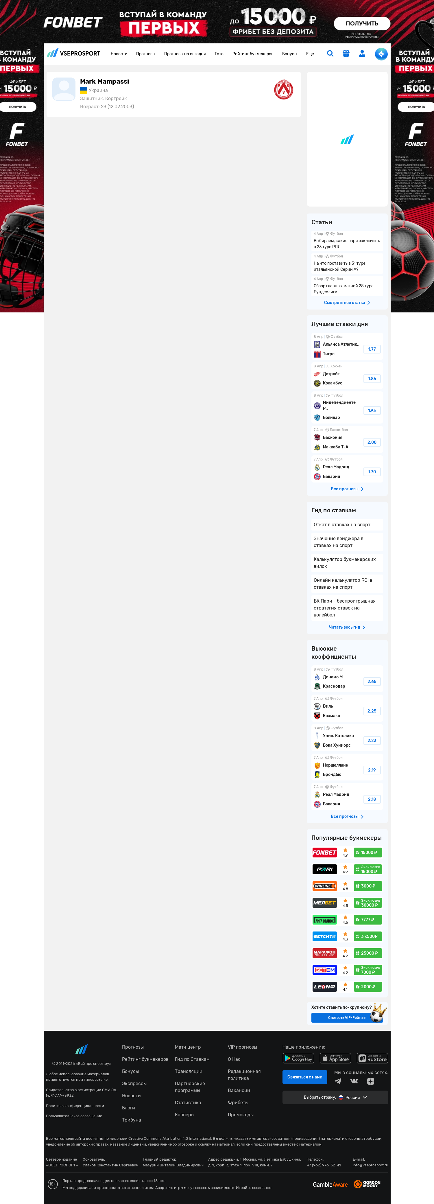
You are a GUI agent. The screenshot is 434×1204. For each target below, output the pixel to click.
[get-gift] (346, 54)
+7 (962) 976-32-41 (324, 1165)
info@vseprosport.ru (370, 1165)
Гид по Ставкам (192, 1059)
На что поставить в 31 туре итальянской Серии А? (347, 263)
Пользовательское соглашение (74, 1116)
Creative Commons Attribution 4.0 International (169, 1138)
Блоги (128, 1108)
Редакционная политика (244, 1075)
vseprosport (73, 52)
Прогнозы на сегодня (185, 53)
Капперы (184, 1115)
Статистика (188, 1102)
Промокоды (241, 1115)
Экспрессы (134, 1083)
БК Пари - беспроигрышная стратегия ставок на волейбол (345, 608)
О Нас (234, 1059)
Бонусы (289, 53)
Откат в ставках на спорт (342, 524)
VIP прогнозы (242, 1047)
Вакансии (239, 1090)
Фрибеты (238, 1102)
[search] (330, 54)
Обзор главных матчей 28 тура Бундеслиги (347, 286)
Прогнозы (145, 53)
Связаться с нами (304, 1077)
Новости (119, 53)
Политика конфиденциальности (75, 1106)
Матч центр (188, 1047)
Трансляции (188, 1071)
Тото (219, 53)
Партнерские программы (190, 1087)
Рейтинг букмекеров (253, 53)
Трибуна (131, 1120)
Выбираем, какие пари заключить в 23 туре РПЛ (347, 241)
